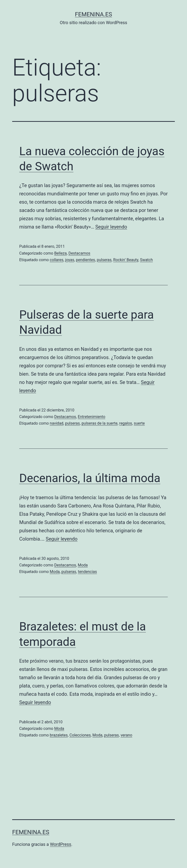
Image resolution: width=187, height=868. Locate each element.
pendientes (85, 260)
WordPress (60, 844)
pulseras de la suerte (100, 423)
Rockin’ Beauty (125, 260)
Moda (83, 565)
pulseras (104, 260)
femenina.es (93, 14)
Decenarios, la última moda (89, 478)
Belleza (60, 253)
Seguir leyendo (111, 227)
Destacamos (79, 253)
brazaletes (59, 735)
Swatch (146, 260)
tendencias (87, 571)
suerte (139, 423)
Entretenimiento (91, 416)
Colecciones (80, 735)
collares (56, 260)
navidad (56, 423)
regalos (125, 423)
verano (126, 735)
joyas (69, 260)
